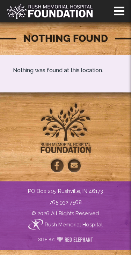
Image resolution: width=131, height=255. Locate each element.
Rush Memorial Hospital (65, 225)
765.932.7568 (65, 202)
